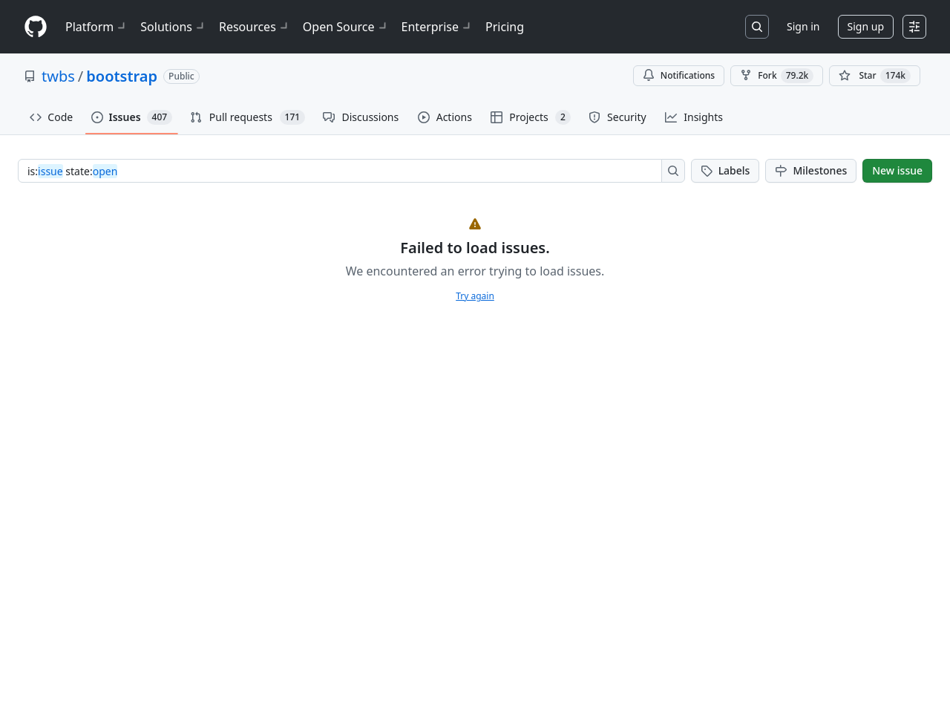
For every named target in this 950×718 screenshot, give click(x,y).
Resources (255, 27)
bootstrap (121, 76)
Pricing (504, 27)
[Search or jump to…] (757, 27)
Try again (475, 296)
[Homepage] (36, 27)
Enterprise (438, 27)
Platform (96, 27)
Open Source (346, 27)
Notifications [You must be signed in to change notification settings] (679, 75)
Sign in (803, 26)
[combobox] (344, 171)
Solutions (173, 27)
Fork (776, 75)
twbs (58, 76)
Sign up (866, 26)
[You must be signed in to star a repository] (874, 75)
